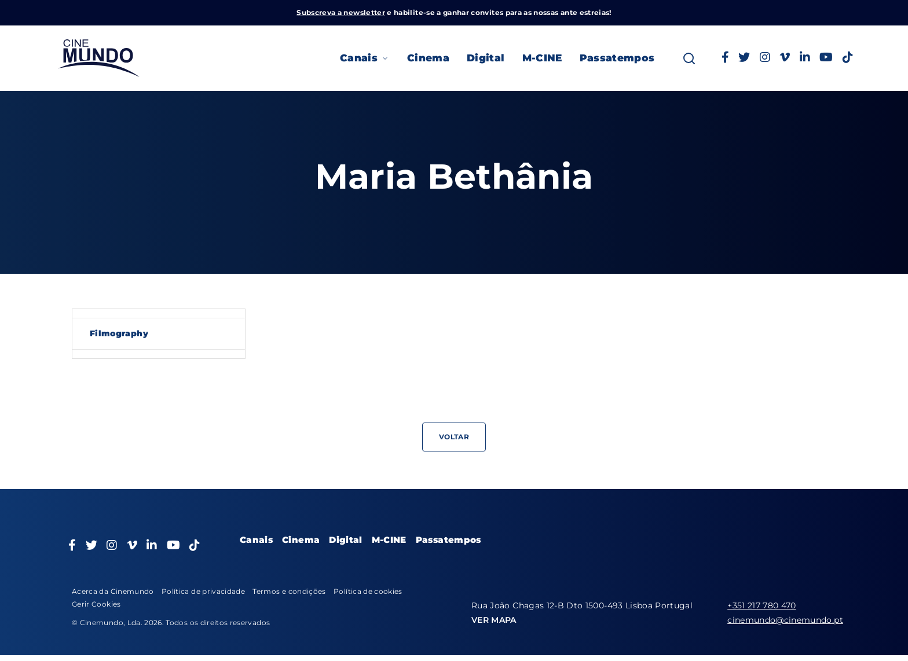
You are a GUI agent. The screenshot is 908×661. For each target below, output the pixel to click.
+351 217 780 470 (761, 605)
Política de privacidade (203, 591)
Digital (485, 58)
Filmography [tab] (119, 333)
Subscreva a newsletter (340, 12)
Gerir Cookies (96, 604)
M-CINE (542, 58)
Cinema (428, 58)
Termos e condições (288, 591)
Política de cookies (368, 591)
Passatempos (617, 58)
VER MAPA (494, 620)
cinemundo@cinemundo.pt (785, 620)
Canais (365, 58)
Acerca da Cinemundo (113, 591)
